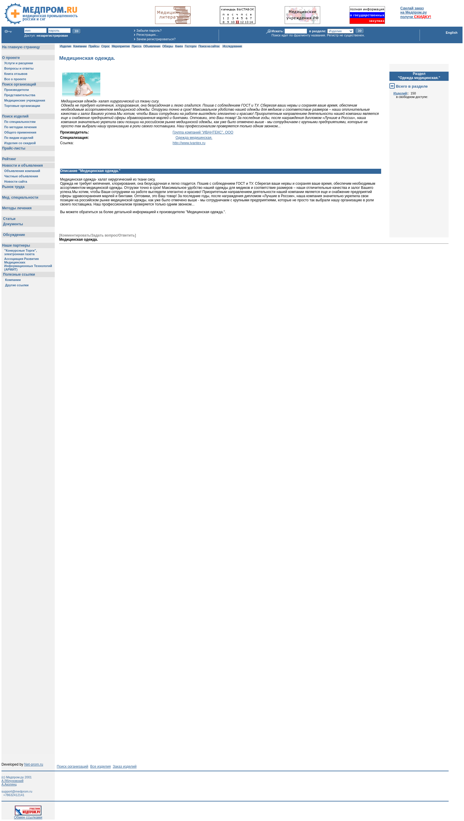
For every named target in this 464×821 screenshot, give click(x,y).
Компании (79, 46)
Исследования (232, 46)
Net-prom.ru (33, 764)
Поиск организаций (72, 766)
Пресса (136, 46)
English (451, 32)
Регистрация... (147, 34)
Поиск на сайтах (209, 46)
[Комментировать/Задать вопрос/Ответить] (97, 235)
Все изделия (100, 766)
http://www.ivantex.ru (189, 143)
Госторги (190, 46)
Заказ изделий (124, 766)
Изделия (65, 46)
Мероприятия (120, 46)
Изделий (400, 93)
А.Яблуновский (12, 781)
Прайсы (94, 46)
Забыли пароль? (149, 30)
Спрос (105, 46)
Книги (179, 46)
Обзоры (168, 46)
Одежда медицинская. (193, 138)
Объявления (152, 46)
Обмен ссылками (28, 816)
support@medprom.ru (16, 791)
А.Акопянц (9, 784)
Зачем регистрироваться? (155, 39)
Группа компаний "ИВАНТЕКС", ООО (203, 132)
